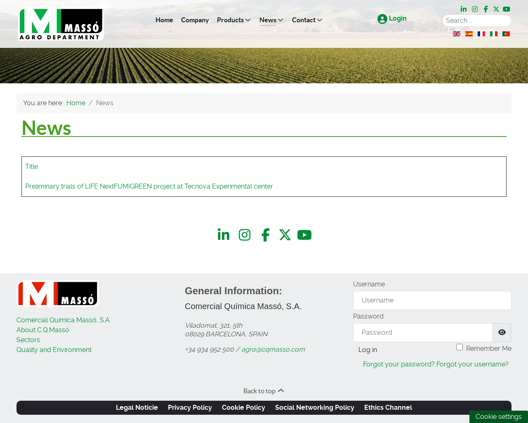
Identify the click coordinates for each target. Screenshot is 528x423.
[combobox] (477, 20)
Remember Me (489, 348)
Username (369, 284)
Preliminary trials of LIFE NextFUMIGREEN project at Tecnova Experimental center (149, 186)
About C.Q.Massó (42, 330)
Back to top (264, 391)
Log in (367, 350)
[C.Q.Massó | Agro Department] (61, 24)
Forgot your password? (399, 364)
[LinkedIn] (464, 9)
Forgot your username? (472, 364)
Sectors (28, 340)
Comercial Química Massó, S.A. (63, 320)
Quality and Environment (54, 350)
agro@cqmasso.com (273, 349)
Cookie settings (499, 417)
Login (392, 18)
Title (31, 166)
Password (368, 316)
